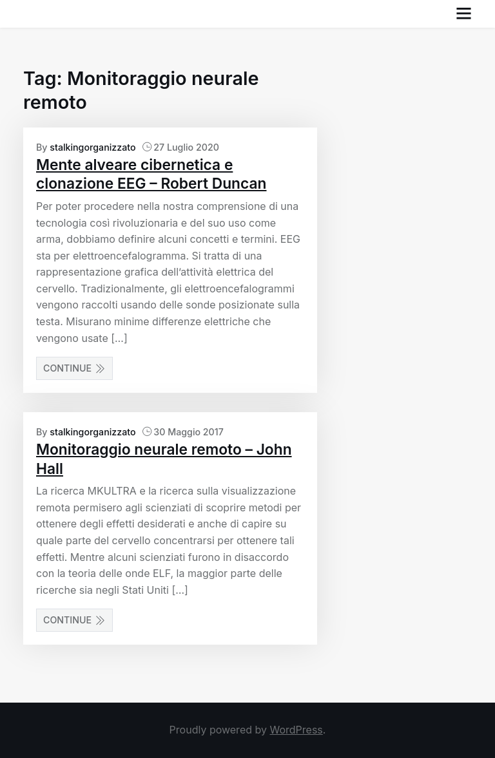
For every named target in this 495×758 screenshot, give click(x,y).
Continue (74, 368)
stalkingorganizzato (92, 147)
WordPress (295, 729)
